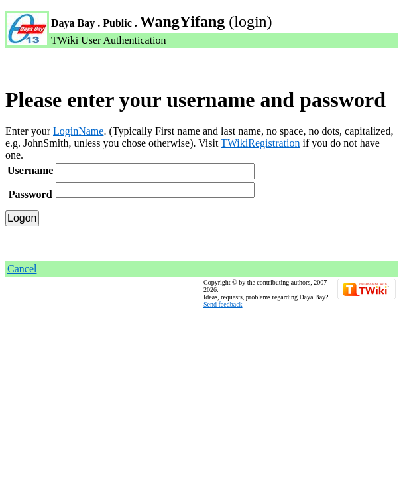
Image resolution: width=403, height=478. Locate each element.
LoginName (78, 131)
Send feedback (223, 304)
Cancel (21, 268)
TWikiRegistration (260, 143)
